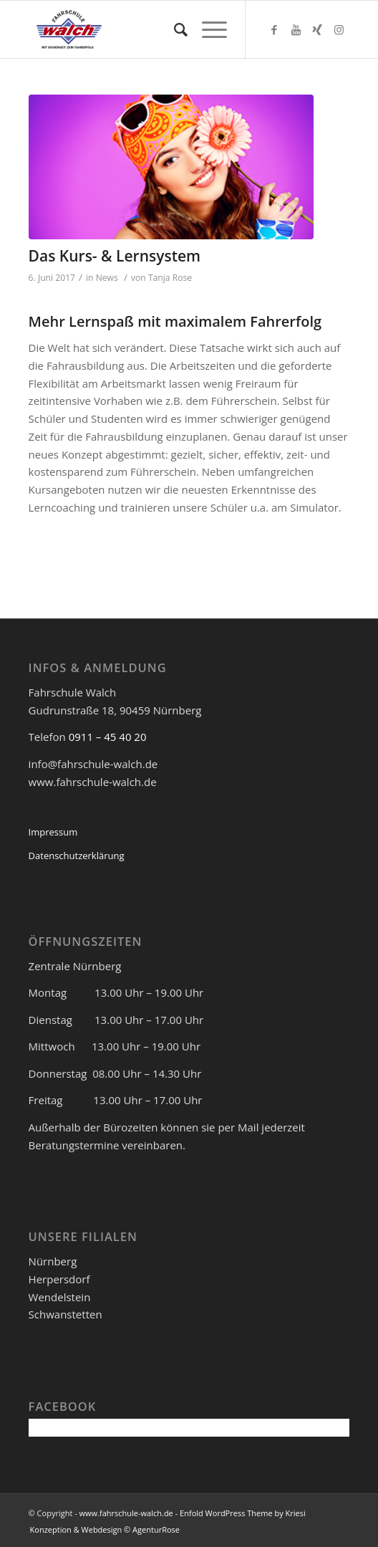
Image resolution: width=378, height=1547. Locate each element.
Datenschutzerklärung (77, 855)
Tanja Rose (170, 278)
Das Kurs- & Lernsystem (115, 256)
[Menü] (207, 29)
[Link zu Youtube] (295, 30)
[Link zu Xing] (317, 30)
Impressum (53, 831)
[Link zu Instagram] (338, 30)
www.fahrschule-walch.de (126, 1513)
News (107, 278)
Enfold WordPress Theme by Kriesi (243, 1513)
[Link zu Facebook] (274, 30)
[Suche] (174, 29)
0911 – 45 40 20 (108, 736)
